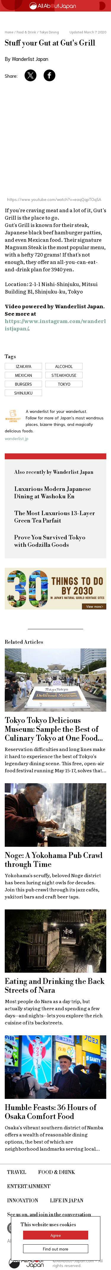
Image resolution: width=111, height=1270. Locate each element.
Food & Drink (56, 1172)
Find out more (55, 1248)
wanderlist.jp (16, 438)
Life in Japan (66, 1201)
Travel (16, 1172)
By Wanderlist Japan (26, 58)
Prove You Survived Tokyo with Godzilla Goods (50, 541)
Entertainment (29, 1187)
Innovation (22, 1201)
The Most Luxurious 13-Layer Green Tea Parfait (54, 517)
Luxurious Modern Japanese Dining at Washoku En (52, 493)
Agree (55, 1235)
